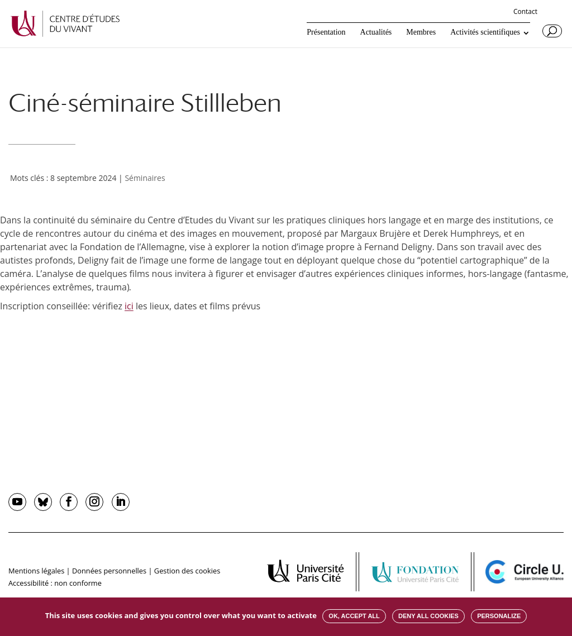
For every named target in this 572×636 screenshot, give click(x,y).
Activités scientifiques (485, 32)
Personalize (499, 616)
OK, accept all (353, 616)
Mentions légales (36, 571)
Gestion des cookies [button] (187, 571)
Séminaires (145, 178)
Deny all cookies (428, 616)
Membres (421, 32)
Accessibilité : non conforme (55, 583)
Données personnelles (109, 571)
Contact (525, 12)
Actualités (376, 32)
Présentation (326, 32)
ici (129, 306)
